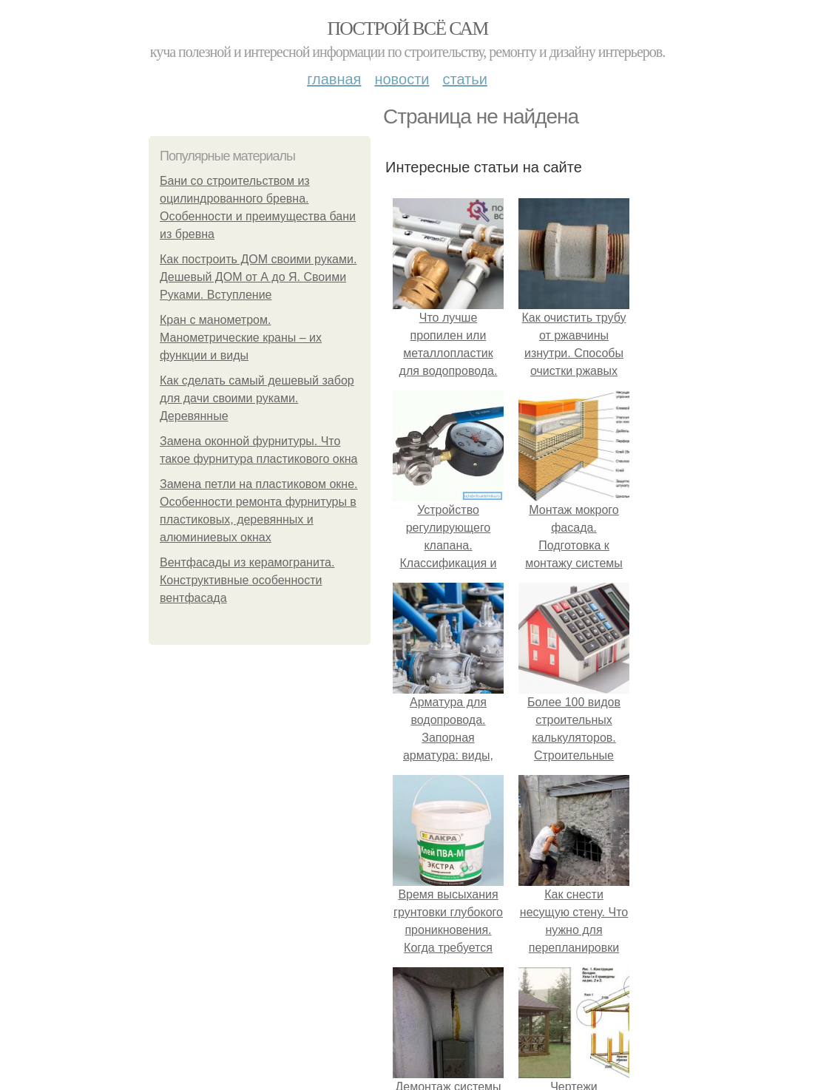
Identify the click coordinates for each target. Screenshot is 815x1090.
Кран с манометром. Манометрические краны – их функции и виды (241, 338)
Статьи (464, 79)
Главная (334, 79)
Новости (401, 79)
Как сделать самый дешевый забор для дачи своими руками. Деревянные (257, 398)
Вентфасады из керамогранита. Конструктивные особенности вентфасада (247, 580)
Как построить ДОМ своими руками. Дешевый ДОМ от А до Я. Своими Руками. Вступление (258, 277)
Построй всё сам (407, 28)
